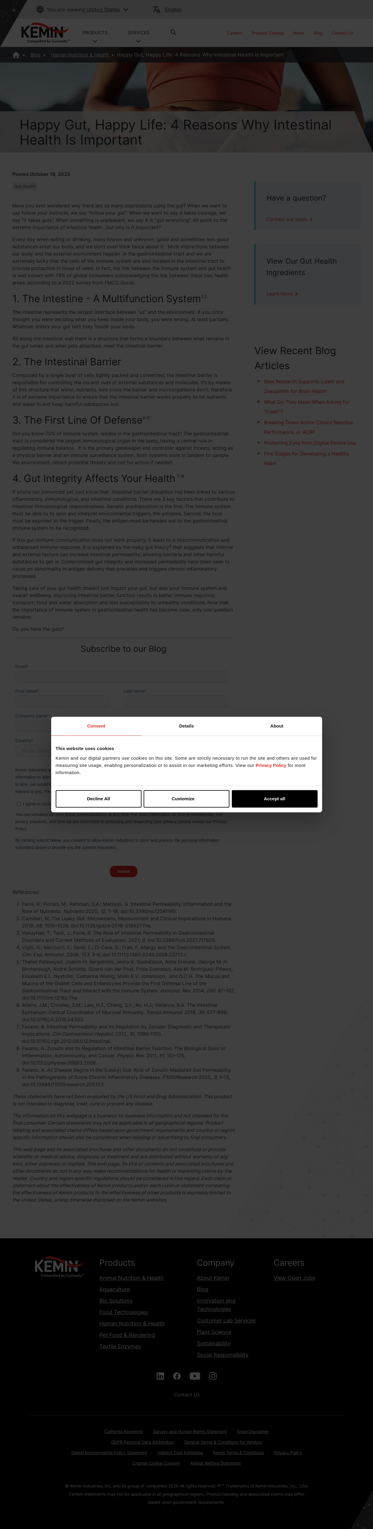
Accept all (274, 798)
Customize (187, 798)
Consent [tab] (96, 725)
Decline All (98, 798)
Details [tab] (186, 725)
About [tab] (276, 725)
